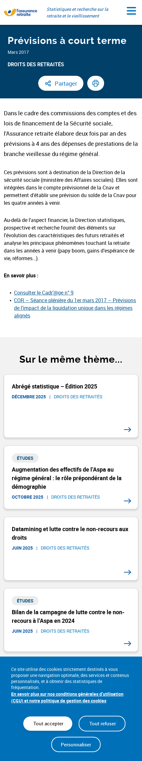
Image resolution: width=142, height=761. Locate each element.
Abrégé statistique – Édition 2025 (54, 386)
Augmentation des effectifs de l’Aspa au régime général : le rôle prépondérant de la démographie (67, 478)
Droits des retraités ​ (36, 64)
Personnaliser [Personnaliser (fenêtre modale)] (76, 744)
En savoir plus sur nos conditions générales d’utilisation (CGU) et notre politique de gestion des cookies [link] (67, 697)
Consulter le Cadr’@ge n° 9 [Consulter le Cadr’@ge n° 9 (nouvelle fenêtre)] (44, 292)
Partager (66, 83)
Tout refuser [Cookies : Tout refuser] (102, 723)
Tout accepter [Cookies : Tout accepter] (47, 723)
